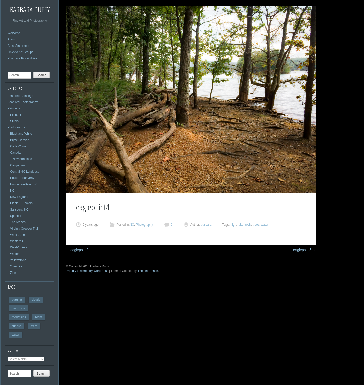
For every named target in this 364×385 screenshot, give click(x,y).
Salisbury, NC (19, 209)
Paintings (14, 108)
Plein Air (15, 115)
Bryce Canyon (19, 140)
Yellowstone (18, 260)
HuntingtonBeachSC (24, 184)
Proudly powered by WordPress (87, 271)
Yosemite (16, 266)
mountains (19, 317)
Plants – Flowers (21, 203)
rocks (38, 317)
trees (34, 326)
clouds (36, 299)
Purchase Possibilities (22, 58)
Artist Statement (18, 46)
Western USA (19, 241)
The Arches (18, 222)
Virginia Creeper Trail (24, 228)
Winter (14, 254)
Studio (14, 121)
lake (240, 225)
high (233, 225)
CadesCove (18, 146)
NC (12, 190)
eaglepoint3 (77, 250)
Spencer (15, 216)
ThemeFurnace (148, 271)
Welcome (14, 33)
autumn (17, 299)
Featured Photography (23, 102)
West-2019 (17, 235)
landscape (18, 308)
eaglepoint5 (304, 250)
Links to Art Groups (20, 52)
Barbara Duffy (30, 9)
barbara (206, 225)
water (15, 334)
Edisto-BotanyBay (22, 178)
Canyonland (18, 165)
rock (248, 225)
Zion (13, 273)
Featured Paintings (20, 96)
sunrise (16, 326)
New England (19, 197)
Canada (15, 152)
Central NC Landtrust (24, 171)
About (11, 39)
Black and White (21, 133)
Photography (16, 127)
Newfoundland (22, 159)
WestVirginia (18, 247)
